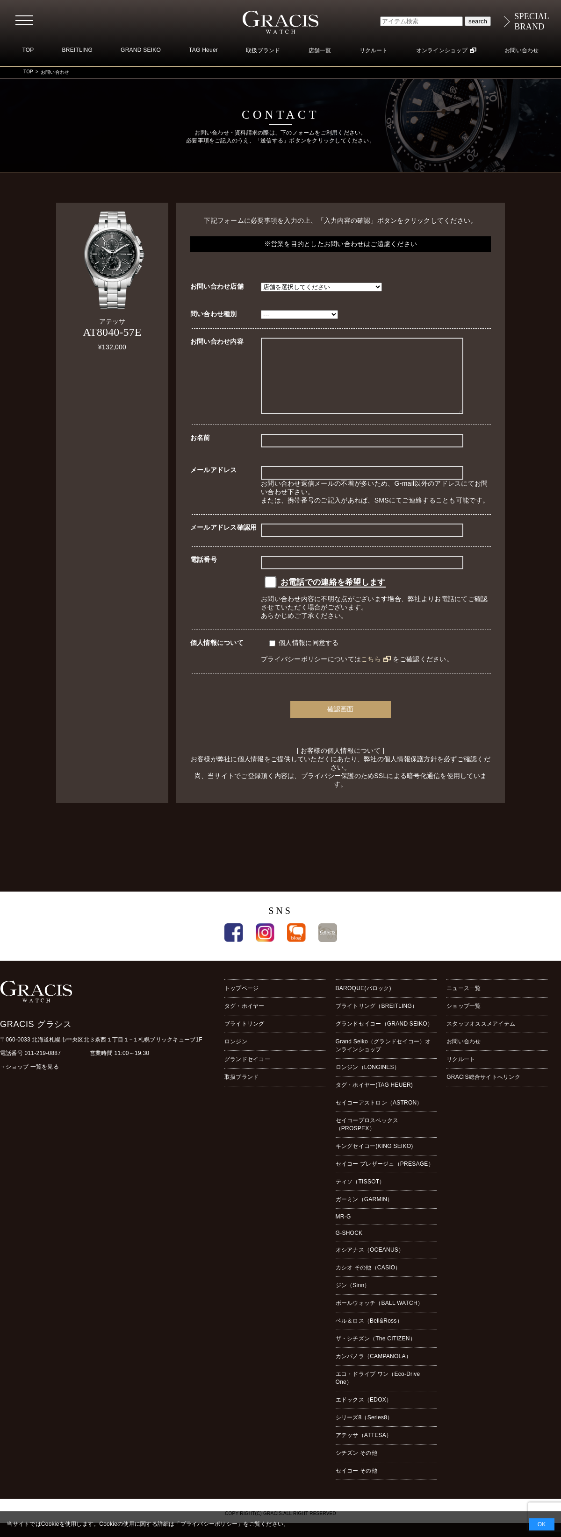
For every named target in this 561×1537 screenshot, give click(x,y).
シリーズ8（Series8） (364, 1431)
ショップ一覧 (463, 1020)
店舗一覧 (320, 50)
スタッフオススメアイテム (480, 1037)
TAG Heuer (203, 50)
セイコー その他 (356, 1484)
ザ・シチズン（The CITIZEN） (376, 1352)
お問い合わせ (521, 50)
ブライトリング (244, 1037)
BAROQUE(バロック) (363, 1002)
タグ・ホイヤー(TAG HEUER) (374, 1099)
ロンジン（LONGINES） (368, 1081)
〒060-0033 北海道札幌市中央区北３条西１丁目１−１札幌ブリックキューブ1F (101, 1053)
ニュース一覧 (463, 1002)
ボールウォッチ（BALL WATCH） (379, 1317)
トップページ (241, 1002)
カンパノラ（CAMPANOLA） (373, 1370)
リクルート (374, 50)
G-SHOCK (349, 1247)
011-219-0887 (43, 1067)
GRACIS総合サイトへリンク (483, 1091)
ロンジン (235, 1055)
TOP (28, 50)
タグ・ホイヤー (244, 1020)
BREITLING (77, 50)
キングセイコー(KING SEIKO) (374, 1160)
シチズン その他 (356, 1467)
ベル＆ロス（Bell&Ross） (369, 1335)
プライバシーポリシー (208, 1524)
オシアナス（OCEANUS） (370, 1264)
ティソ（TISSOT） (360, 1195)
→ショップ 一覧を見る (29, 1080)
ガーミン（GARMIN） (364, 1213)
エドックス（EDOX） (364, 1413)
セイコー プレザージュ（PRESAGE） (385, 1178)
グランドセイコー (247, 1073)
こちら (371, 673)
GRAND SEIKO (141, 50)
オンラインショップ (442, 50)
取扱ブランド (263, 50)
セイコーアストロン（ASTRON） (379, 1116)
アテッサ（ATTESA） (364, 1449)
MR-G (343, 1230)
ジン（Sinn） (353, 1299)
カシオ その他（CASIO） (368, 1281)
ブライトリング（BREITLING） (377, 1020)
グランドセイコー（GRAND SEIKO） (384, 1037)
